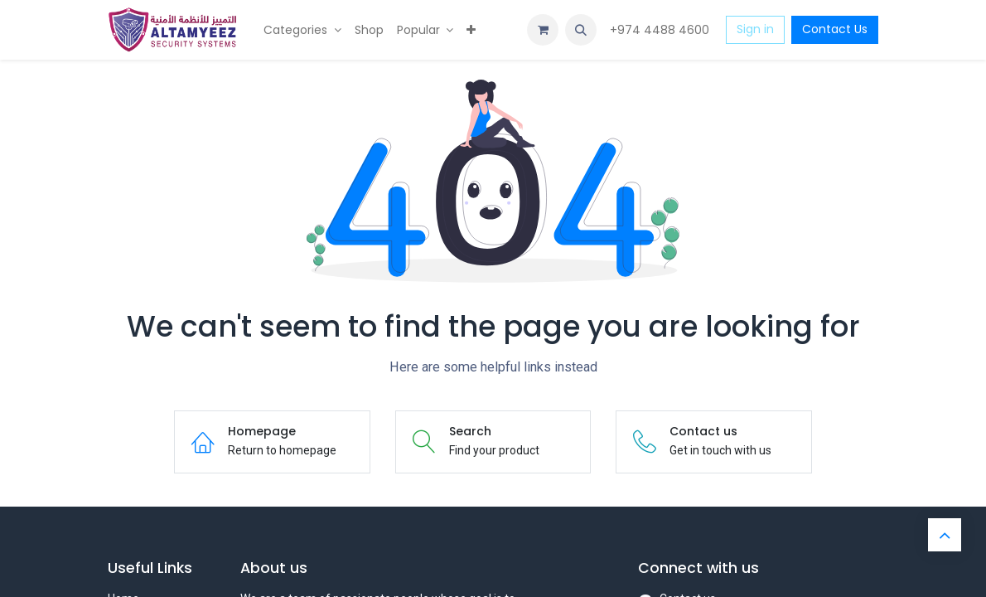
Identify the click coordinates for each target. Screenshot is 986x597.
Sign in (755, 29)
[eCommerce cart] (542, 30)
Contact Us (835, 29)
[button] (581, 30)
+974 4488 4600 (661, 30)
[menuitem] (302, 30)
